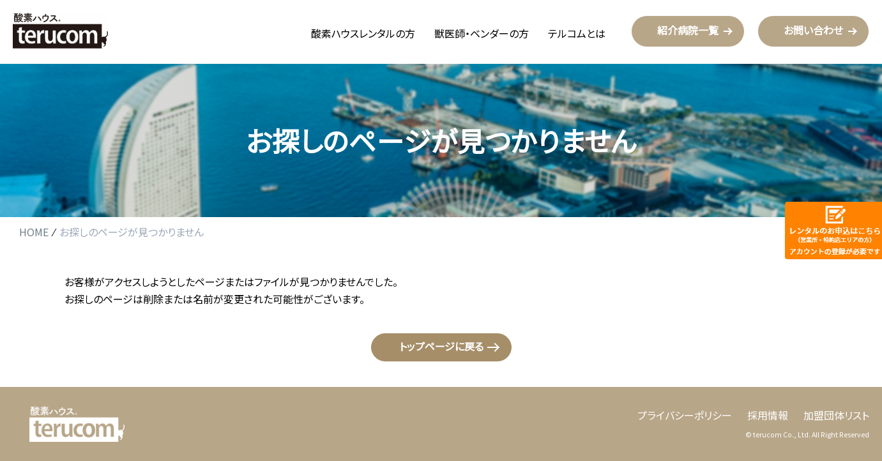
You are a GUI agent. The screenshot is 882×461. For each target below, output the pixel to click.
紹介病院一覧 (688, 30)
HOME (34, 232)
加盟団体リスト (836, 415)
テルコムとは (576, 33)
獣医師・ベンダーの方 (481, 33)
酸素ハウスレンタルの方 (363, 33)
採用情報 (767, 415)
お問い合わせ (813, 30)
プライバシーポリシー (684, 415)
